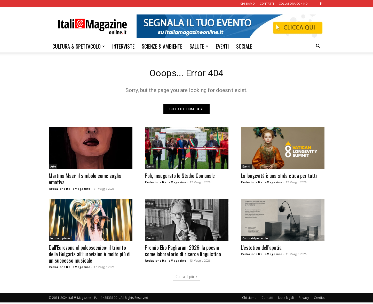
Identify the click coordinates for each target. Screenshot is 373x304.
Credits (319, 299)
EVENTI (222, 46)
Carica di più (186, 278)
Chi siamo (249, 299)
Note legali (286, 299)
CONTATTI (267, 3)
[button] (318, 46)
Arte (53, 168)
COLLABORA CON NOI (293, 3)
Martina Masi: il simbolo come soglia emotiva (85, 180)
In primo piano (60, 240)
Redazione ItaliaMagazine (69, 190)
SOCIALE (244, 46)
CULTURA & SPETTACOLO (78, 46)
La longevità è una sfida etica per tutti (279, 177)
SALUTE (198, 46)
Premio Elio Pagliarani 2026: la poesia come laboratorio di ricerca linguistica (183, 252)
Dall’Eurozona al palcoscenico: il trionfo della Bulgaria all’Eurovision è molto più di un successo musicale (90, 255)
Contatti (267, 299)
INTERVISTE (123, 46)
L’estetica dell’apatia (261, 249)
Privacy (304, 299)
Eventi (150, 168)
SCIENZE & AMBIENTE (162, 46)
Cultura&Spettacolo (255, 240)
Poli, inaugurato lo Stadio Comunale (180, 177)
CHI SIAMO (247, 3)
